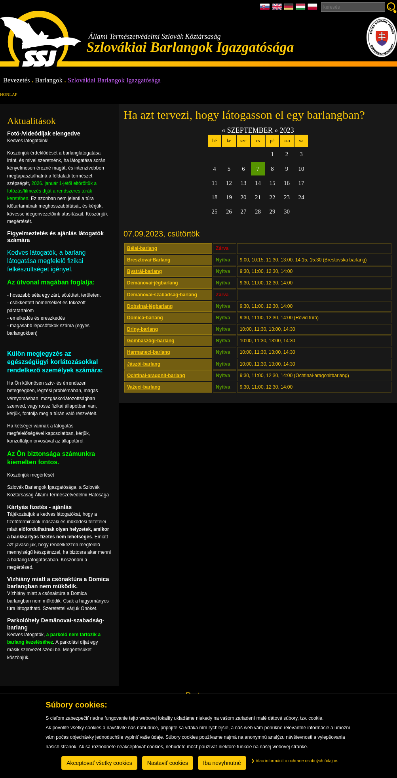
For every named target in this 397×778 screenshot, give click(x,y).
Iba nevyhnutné (222, 763)
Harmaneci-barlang (148, 352)
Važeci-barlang (143, 387)
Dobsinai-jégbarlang (150, 306)
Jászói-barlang (143, 364)
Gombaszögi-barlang (150, 340)
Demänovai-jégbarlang (152, 283)
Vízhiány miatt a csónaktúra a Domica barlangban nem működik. (58, 582)
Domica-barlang (145, 317)
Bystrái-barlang (144, 271)
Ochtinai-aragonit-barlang (156, 375)
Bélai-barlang (142, 248)
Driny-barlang (142, 329)
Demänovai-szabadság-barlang (162, 294)
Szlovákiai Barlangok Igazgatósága (114, 80)
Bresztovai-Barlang (148, 260)
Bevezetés (16, 80)
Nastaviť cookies (167, 763)
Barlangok (49, 80)
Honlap (8, 94)
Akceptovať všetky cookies (99, 763)
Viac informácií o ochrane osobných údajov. (294, 760)
